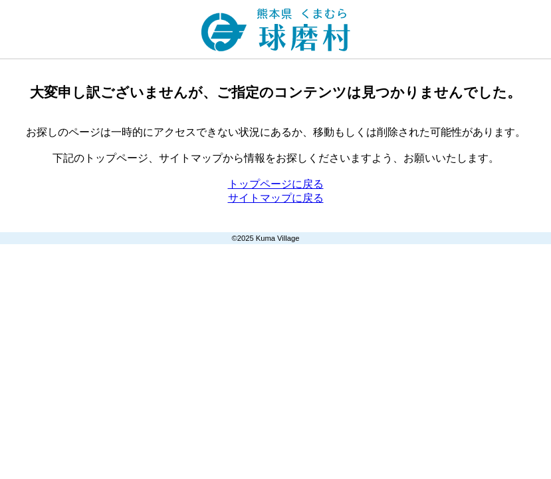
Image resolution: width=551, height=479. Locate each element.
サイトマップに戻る (276, 198)
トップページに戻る (276, 184)
